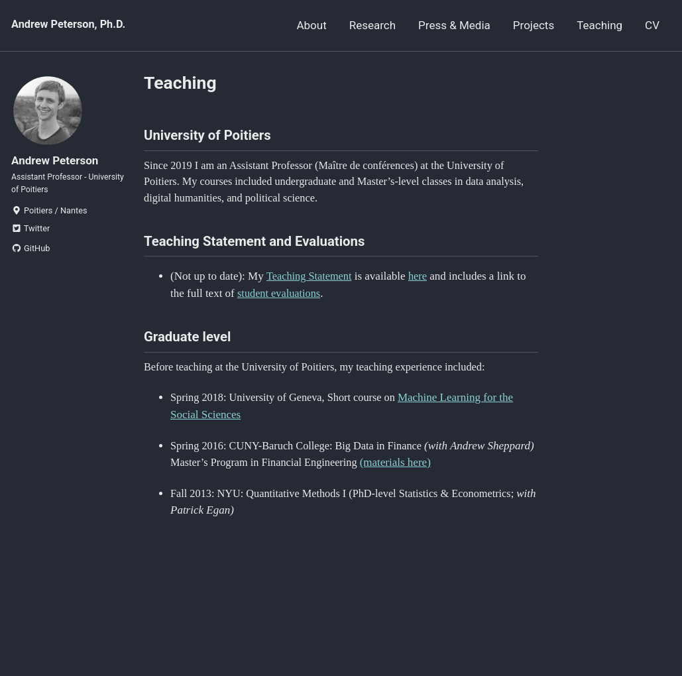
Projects (533, 25)
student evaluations (280, 300)
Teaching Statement (310, 283)
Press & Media (454, 25)
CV (652, 25)
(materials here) (453, 473)
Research (372, 25)
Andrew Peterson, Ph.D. (71, 25)
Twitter (30, 237)
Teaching (599, 25)
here (421, 283)
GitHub (30, 256)
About (311, 25)
